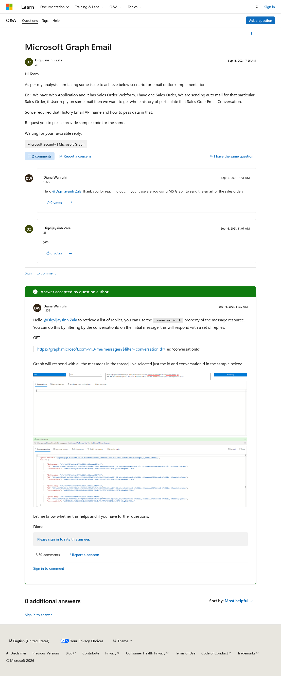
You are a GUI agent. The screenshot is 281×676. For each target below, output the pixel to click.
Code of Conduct (214, 653)
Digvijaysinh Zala (48, 60)
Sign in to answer (38, 614)
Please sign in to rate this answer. (63, 539)
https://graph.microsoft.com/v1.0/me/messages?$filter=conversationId (99, 349)
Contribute (90, 653)
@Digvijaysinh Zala (67, 191)
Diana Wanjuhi (55, 177)
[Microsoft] (9, 7)
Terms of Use (185, 653)
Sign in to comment (40, 273)
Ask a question (260, 20)
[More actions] (251, 33)
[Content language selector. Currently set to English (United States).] (29, 641)
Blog (69, 653)
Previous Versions (46, 653)
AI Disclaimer (16, 653)
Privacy (110, 653)
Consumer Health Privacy (145, 653)
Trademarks (246, 653)
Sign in (269, 6)
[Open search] (257, 6)
